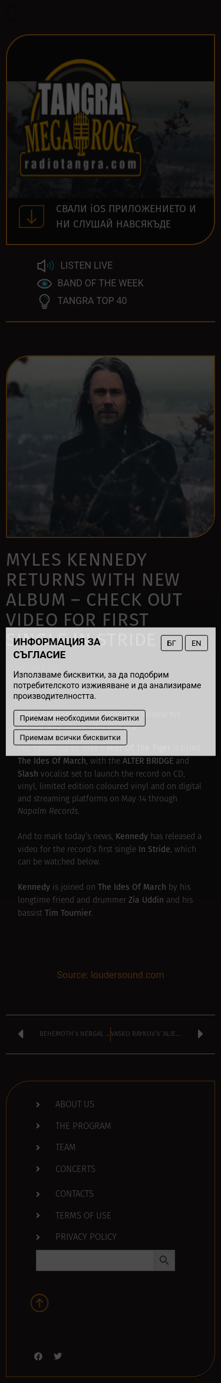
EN (197, 642)
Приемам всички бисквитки (69, 736)
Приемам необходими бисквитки (79, 718)
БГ (171, 642)
